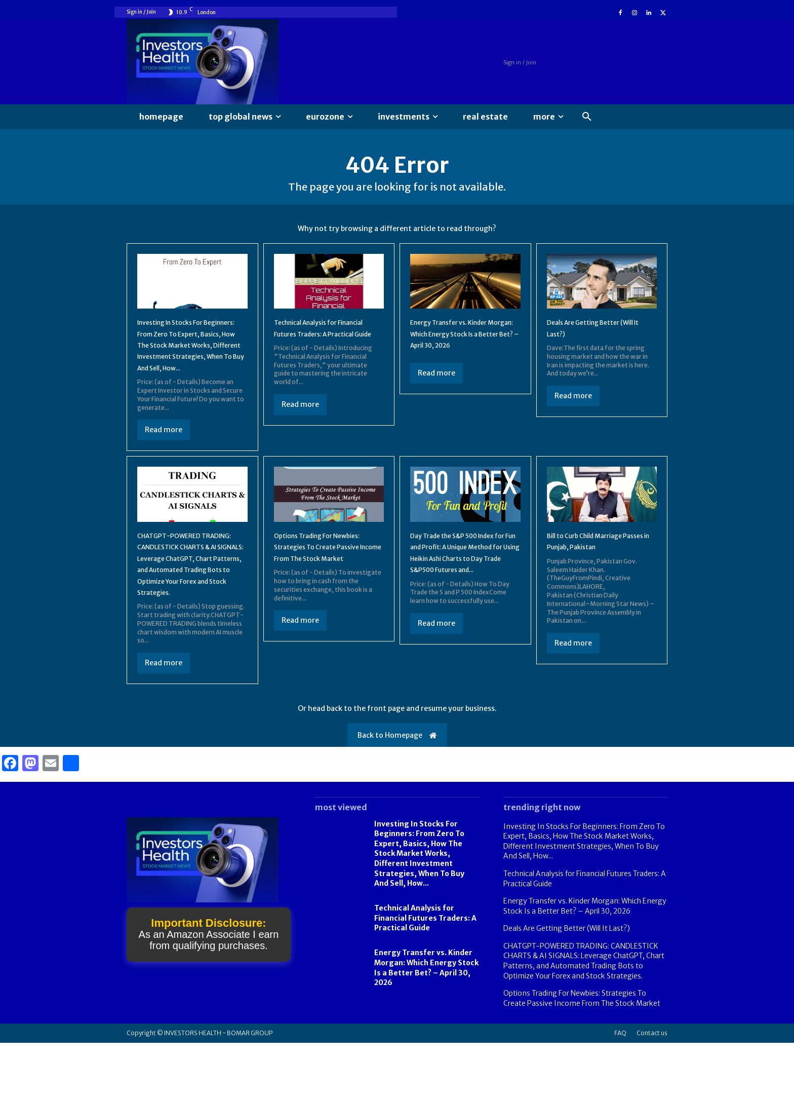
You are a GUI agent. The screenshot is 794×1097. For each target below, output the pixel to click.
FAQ (620, 1087)
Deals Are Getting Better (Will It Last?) (566, 982)
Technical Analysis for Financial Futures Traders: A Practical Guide (326, 342)
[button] (587, 117)
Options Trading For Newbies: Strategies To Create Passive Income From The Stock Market (581, 1052)
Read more (163, 461)
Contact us (652, 1087)
